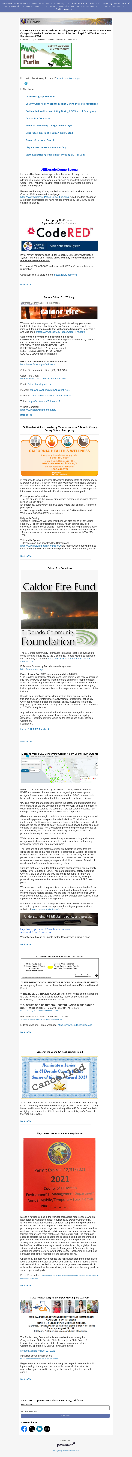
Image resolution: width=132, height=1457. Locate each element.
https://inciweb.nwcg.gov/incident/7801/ (50, 390)
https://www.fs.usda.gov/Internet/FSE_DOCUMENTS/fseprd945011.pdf (41, 1019)
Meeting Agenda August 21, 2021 (37, 1350)
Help (77, 1451)
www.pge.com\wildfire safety (47, 909)
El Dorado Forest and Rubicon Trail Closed (49, 132)
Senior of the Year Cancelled (41, 140)
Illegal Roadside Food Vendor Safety (46, 147)
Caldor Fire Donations (38, 118)
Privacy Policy (57, 1451)
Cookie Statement (64, 9)
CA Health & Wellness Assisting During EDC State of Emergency (61, 111)
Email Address (26, 1404)
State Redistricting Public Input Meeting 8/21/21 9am (55, 154)
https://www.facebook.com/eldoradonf (51, 395)
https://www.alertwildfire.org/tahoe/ (38, 410)
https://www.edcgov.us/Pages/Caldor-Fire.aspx (44, 197)
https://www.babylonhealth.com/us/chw (40, 545)
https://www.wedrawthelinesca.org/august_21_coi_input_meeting (39, 1358)
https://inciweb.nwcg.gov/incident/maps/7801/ (43, 378)
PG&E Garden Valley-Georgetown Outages (49, 125)
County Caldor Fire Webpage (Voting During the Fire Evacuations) (62, 103)
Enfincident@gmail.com (40, 384)
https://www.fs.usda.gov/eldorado (75, 1025)
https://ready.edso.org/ (65, 274)
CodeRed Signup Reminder (40, 96)
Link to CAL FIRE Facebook (34, 729)
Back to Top (26, 285)
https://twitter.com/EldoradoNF (44, 401)
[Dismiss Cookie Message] (128, 2)
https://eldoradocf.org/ (31, 669)
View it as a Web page (68, 78)
